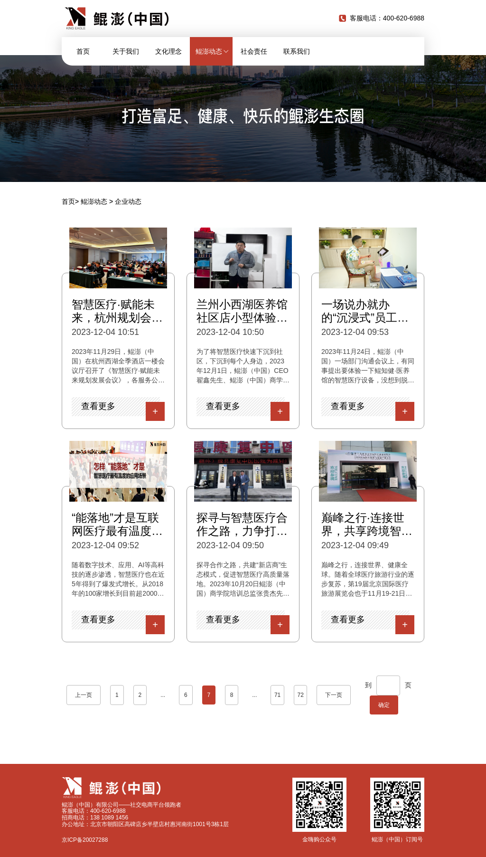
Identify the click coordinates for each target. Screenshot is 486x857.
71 (277, 695)
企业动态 (128, 201)
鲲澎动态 (94, 201)
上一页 (83, 695)
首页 (83, 51)
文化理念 (168, 51)
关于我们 (125, 51)
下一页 (333, 695)
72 (300, 695)
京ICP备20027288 (85, 840)
